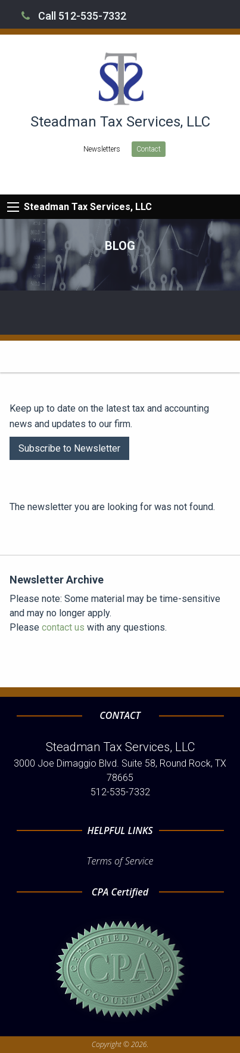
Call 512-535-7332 (73, 16)
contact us (63, 627)
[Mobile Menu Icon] (13, 207)
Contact (148, 149)
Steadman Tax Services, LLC (88, 206)
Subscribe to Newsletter (69, 448)
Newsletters (101, 149)
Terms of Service (120, 860)
